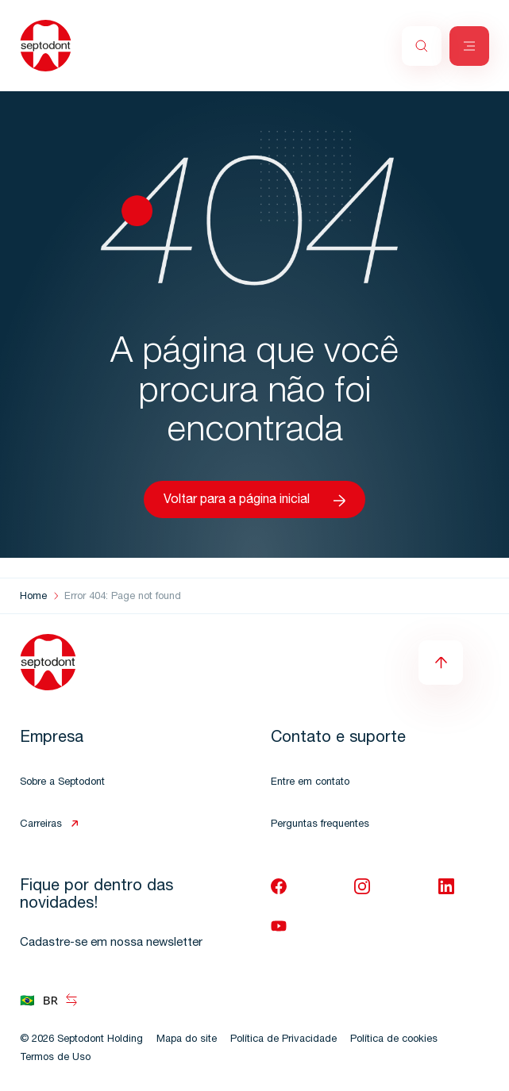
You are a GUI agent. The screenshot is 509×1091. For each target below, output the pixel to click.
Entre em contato (310, 783)
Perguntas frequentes (320, 825)
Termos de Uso (55, 1058)
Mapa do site (186, 1040)
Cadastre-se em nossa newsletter (111, 943)
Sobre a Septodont (62, 783)
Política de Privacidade (283, 1040)
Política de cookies (394, 1040)
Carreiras (41, 825)
